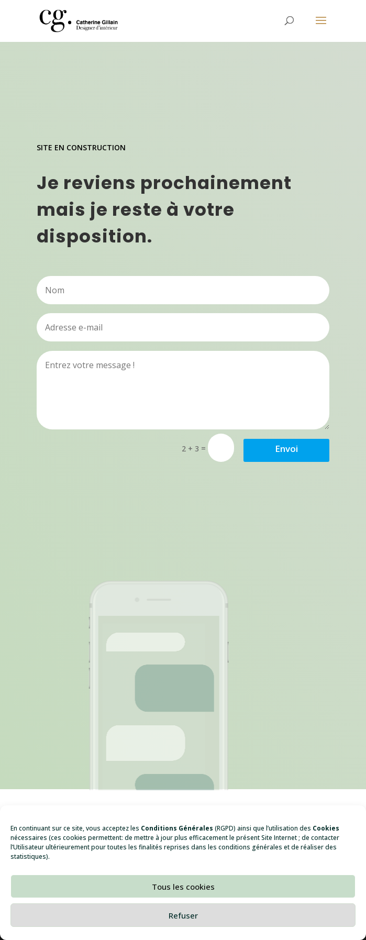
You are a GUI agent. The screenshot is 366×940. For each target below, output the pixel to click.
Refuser (183, 915)
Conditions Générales (177, 828)
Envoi (286, 449)
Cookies (326, 828)
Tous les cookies (183, 886)
